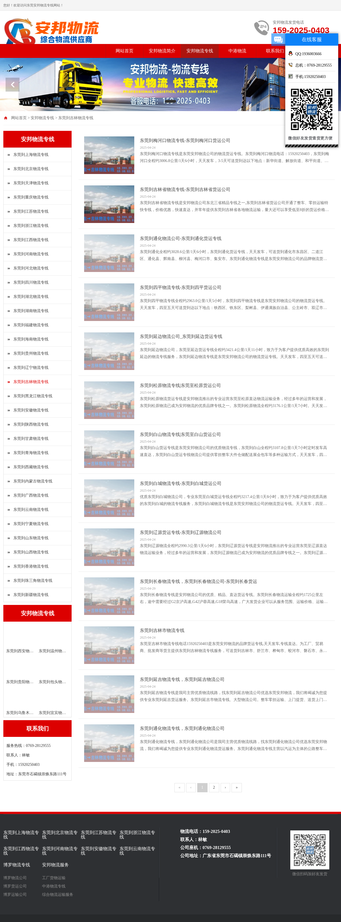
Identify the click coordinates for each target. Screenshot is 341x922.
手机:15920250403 (307, 76)
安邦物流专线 (199, 50)
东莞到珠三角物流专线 (32, 580)
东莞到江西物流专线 (30, 240)
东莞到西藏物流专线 (30, 467)
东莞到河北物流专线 (30, 268)
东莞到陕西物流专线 (30, 424)
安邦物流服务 (55, 865)
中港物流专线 (53, 886)
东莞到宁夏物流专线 (30, 524)
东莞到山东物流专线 (30, 538)
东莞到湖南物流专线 (30, 311)
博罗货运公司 (15, 886)
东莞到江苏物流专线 (30, 211)
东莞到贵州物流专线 (30, 353)
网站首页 (124, 50)
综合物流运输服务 (57, 895)
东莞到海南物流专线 (30, 339)
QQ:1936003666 (304, 53)
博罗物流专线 (16, 865)
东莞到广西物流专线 (30, 495)
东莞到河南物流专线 (30, 254)
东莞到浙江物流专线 (30, 226)
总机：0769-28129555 (310, 64)
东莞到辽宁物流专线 (30, 368)
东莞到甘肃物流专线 (30, 439)
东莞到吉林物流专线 (75, 118)
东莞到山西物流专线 (30, 552)
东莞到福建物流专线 (30, 325)
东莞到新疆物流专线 (30, 595)
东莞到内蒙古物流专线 (32, 481)
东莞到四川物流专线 (30, 282)
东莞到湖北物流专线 (30, 297)
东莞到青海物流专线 (30, 453)
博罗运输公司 (15, 895)
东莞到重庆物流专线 (30, 197)
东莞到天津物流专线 (30, 183)
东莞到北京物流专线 (30, 169)
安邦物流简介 (162, 50)
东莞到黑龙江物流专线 (32, 396)
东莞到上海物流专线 (30, 155)
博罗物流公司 (15, 878)
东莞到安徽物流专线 (30, 410)
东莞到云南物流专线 (30, 509)
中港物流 (237, 50)
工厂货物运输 (53, 878)
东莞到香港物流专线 (30, 566)
